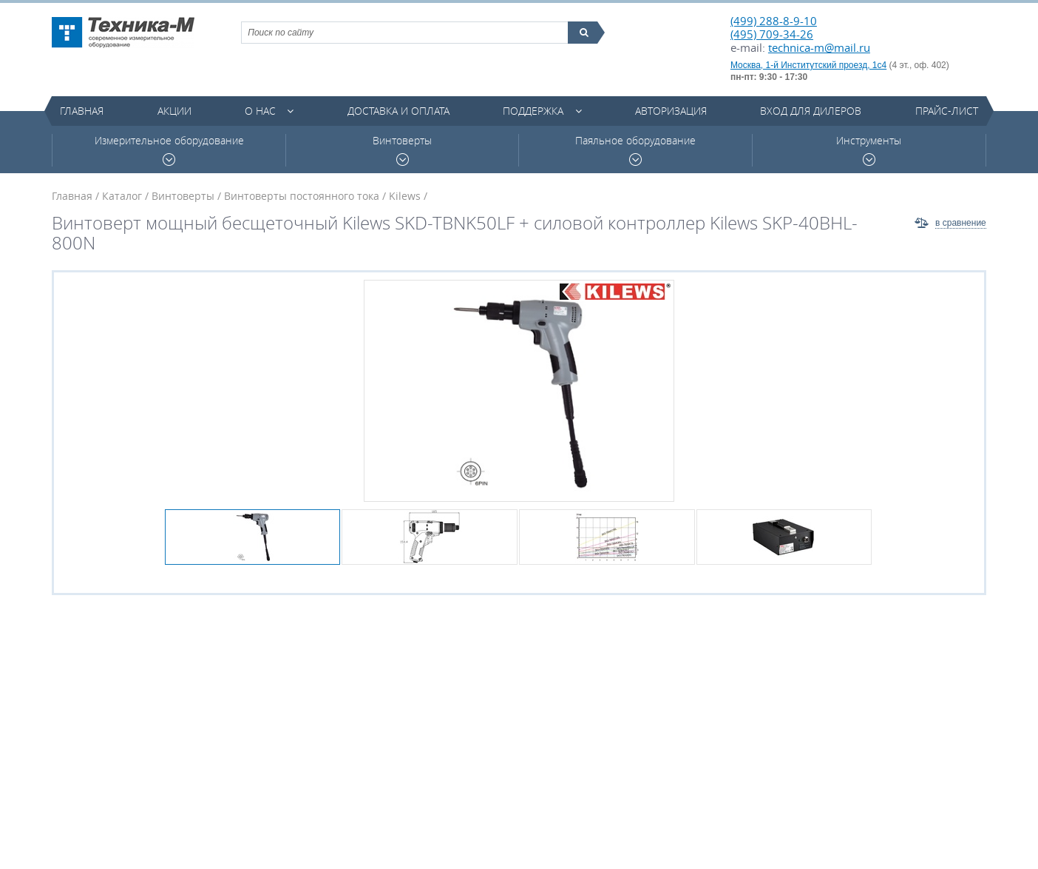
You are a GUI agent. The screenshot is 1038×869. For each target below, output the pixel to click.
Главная (82, 111)
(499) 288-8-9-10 (773, 20)
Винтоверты (402, 150)
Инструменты (868, 150)
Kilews (405, 196)
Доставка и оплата (398, 111)
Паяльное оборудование (635, 150)
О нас (260, 111)
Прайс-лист (946, 111)
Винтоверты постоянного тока (301, 196)
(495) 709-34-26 (771, 34)
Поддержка (533, 111)
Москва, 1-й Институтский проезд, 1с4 (808, 65)
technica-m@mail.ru (819, 47)
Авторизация (671, 111)
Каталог (122, 196)
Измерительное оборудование (169, 150)
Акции (174, 111)
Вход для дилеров (810, 111)
